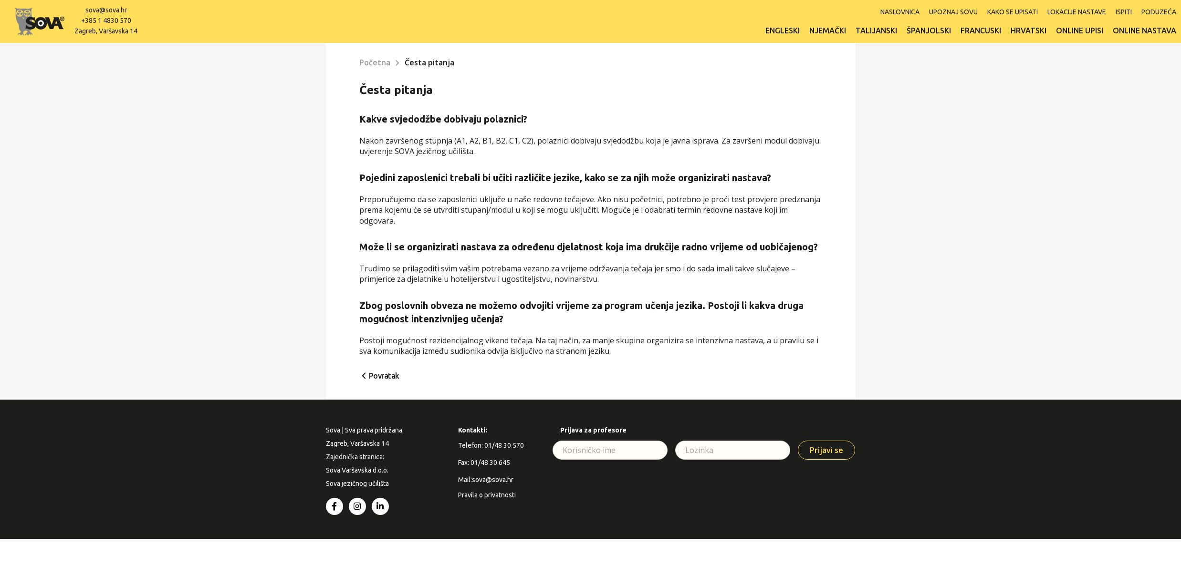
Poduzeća (1158, 12)
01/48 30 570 (504, 445)
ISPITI (1124, 12)
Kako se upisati (1012, 12)
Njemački (827, 30)
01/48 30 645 (490, 462)
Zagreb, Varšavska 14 (105, 31)
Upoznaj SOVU (953, 12)
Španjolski (929, 30)
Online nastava (1144, 30)
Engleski (782, 30)
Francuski (981, 30)
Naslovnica (900, 12)
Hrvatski (1028, 30)
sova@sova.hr (106, 10)
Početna (374, 62)
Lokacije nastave (1076, 12)
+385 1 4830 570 (106, 20)
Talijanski (876, 30)
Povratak (384, 375)
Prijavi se (826, 450)
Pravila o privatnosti (487, 495)
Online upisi (1079, 30)
